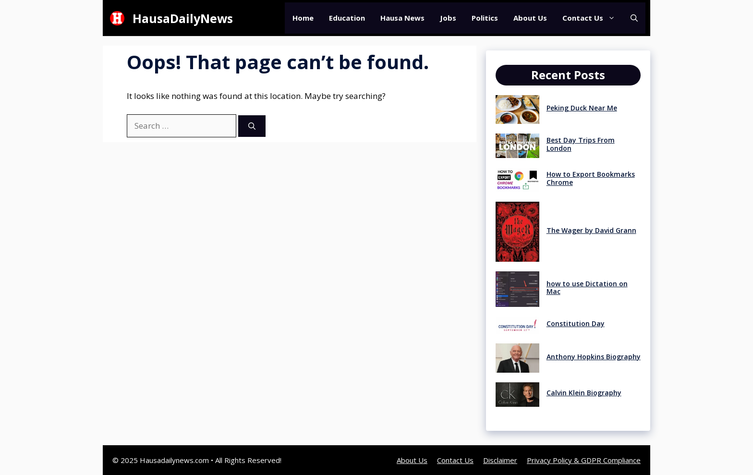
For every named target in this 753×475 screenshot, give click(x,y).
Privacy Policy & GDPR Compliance (584, 460)
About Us (530, 18)
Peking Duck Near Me (582, 107)
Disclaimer (500, 460)
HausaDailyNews (183, 18)
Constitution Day (576, 323)
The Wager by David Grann (591, 230)
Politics (485, 18)
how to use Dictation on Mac (587, 287)
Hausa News (402, 18)
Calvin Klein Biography (584, 392)
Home (303, 18)
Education (347, 18)
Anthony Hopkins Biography (594, 356)
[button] (634, 18)
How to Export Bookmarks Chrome (591, 178)
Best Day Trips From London (581, 144)
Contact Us (592, 18)
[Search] (252, 126)
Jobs (448, 18)
